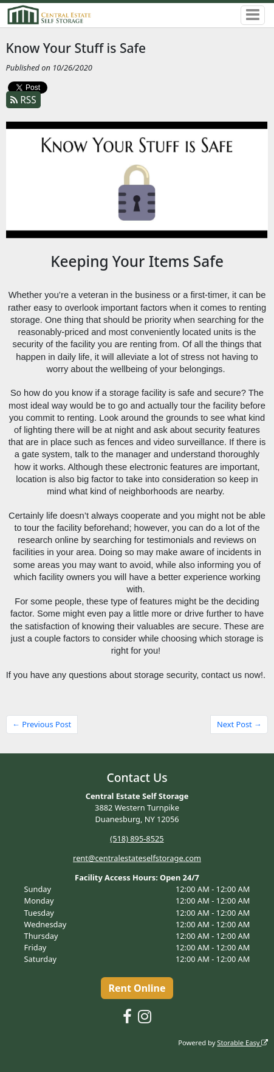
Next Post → (239, 724)
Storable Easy (242, 1042)
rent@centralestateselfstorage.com (137, 857)
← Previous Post (41, 724)
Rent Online (136, 988)
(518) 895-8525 (136, 838)
